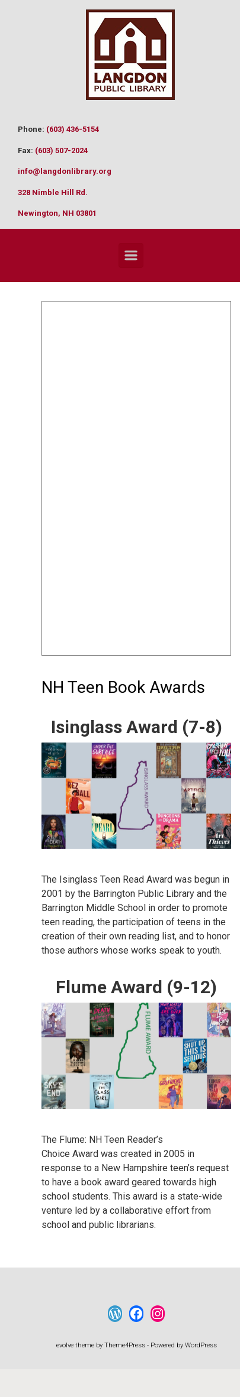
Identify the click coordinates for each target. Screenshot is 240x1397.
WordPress (201, 1345)
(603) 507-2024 (61, 150)
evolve (64, 1345)
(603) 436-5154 (72, 129)
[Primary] (131, 255)
